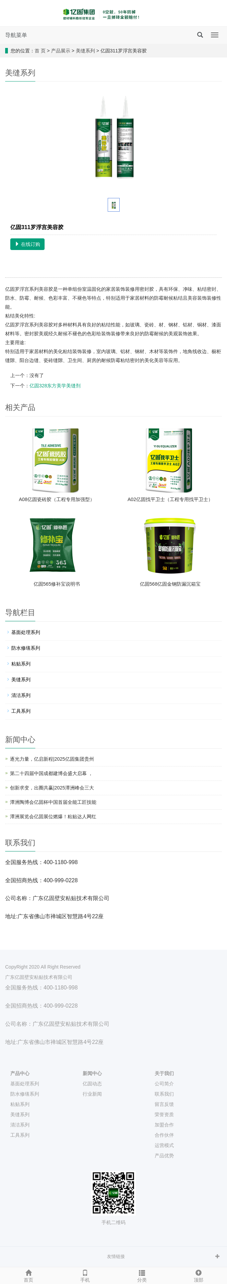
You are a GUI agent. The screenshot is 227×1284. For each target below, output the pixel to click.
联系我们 (164, 1094)
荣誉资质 (164, 1114)
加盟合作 (164, 1124)
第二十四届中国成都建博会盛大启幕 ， (51, 773)
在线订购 (27, 244)
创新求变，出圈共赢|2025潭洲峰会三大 (52, 787)
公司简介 (164, 1083)
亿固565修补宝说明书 (57, 584)
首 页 (40, 50)
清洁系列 (21, 695)
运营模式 (164, 1145)
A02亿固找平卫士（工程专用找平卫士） (170, 499)
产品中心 (19, 1073)
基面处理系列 (25, 632)
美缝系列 (85, 50)
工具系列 (21, 711)
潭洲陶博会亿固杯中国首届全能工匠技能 (53, 802)
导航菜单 (16, 35)
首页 (28, 1275)
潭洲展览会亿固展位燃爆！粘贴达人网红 (53, 816)
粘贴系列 (21, 663)
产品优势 (164, 1155)
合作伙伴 (164, 1135)
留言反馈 (164, 1104)
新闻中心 (92, 1073)
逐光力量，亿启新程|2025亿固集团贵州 (52, 759)
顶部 (198, 1275)
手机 (85, 1275)
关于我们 (164, 1073)
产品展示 (60, 50)
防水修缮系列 (25, 648)
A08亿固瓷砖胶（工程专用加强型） (57, 499)
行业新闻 (92, 1094)
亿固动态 (92, 1083)
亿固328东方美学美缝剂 (55, 385)
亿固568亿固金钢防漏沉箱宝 (170, 584)
